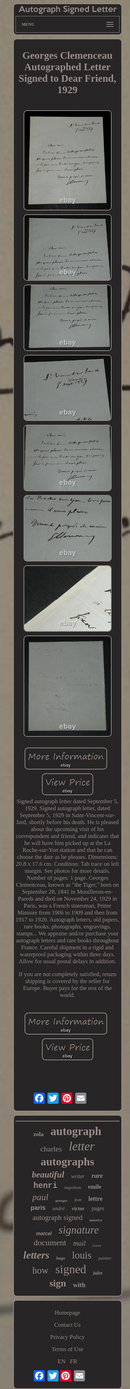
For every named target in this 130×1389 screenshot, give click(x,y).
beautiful (48, 1174)
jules (98, 1273)
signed (70, 1269)
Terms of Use (67, 1349)
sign (57, 1283)
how (40, 1270)
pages (98, 1208)
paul (40, 1197)
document (50, 1242)
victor (78, 1208)
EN (62, 1361)
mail (79, 1243)
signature (79, 1230)
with (79, 1284)
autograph (76, 1131)
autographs (67, 1161)
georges (61, 1200)
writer (78, 1176)
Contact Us (67, 1325)
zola (39, 1134)
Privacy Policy (67, 1337)
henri (45, 1185)
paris (38, 1207)
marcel (44, 1233)
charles (51, 1148)
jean (77, 1199)
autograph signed (58, 1217)
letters (36, 1255)
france (97, 1245)
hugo (60, 1258)
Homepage (67, 1312)
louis (82, 1255)
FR (73, 1361)
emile (95, 1186)
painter (105, 1258)
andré (59, 1208)
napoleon (72, 1187)
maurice (95, 1220)
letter (82, 1146)
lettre (95, 1198)
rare (97, 1175)
